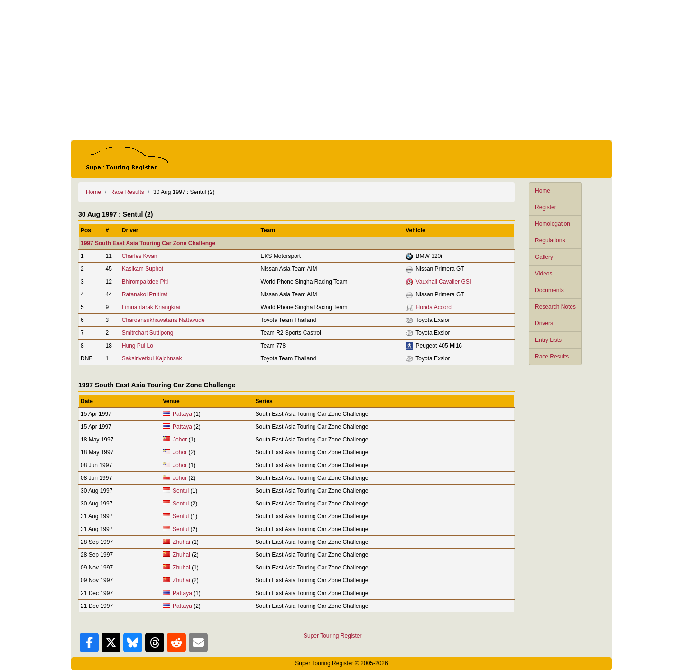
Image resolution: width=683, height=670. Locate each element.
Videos (543, 273)
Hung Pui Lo (137, 345)
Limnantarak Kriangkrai (151, 307)
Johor (180, 439)
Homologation (552, 223)
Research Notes (555, 306)
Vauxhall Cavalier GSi (443, 281)
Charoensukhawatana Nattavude (163, 320)
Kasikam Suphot (142, 269)
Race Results (552, 356)
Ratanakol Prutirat (144, 294)
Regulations (550, 240)
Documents (549, 290)
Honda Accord (434, 307)
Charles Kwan (139, 256)
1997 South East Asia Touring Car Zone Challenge (148, 243)
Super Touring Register (333, 636)
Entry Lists (548, 340)
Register (545, 207)
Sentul (181, 490)
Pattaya (182, 414)
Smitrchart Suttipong (148, 333)
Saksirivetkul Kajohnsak (152, 358)
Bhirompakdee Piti (145, 281)
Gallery (544, 257)
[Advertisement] (341, 70)
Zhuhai (181, 542)
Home (542, 190)
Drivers (544, 323)
